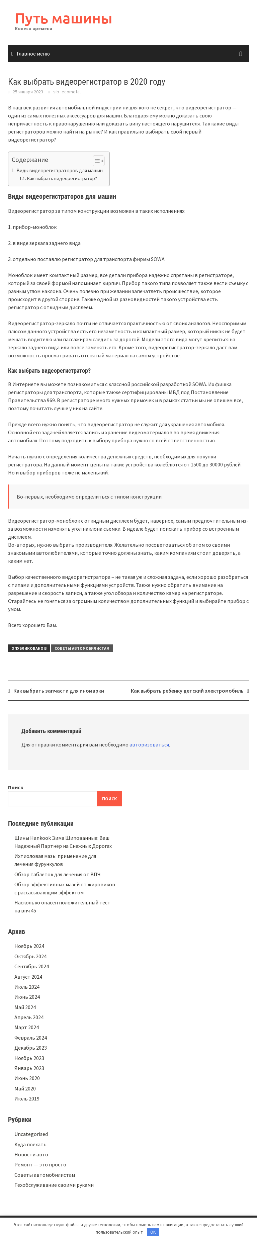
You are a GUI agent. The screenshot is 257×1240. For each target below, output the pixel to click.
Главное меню (33, 53)
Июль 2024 (26, 986)
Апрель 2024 (29, 1017)
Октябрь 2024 (30, 956)
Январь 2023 (29, 1068)
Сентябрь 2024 (31, 966)
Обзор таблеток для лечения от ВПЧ (57, 874)
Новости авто (31, 1154)
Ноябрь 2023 (29, 1058)
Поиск (15, 787)
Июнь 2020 (27, 1078)
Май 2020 (25, 1088)
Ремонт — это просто (40, 1164)
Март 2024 (26, 1027)
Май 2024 (25, 1007)
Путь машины (63, 18)
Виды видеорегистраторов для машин (59, 170)
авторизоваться (149, 744)
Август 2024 (28, 976)
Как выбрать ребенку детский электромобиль (187, 690)
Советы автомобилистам (82, 648)
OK (153, 1232)
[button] (95, 161)
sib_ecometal (67, 92)
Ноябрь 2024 (29, 946)
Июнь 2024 (27, 996)
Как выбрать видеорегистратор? (62, 178)
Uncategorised (31, 1134)
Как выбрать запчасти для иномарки (58, 690)
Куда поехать (30, 1144)
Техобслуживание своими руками (54, 1184)
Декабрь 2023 (30, 1047)
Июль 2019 (26, 1098)
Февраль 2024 (30, 1037)
